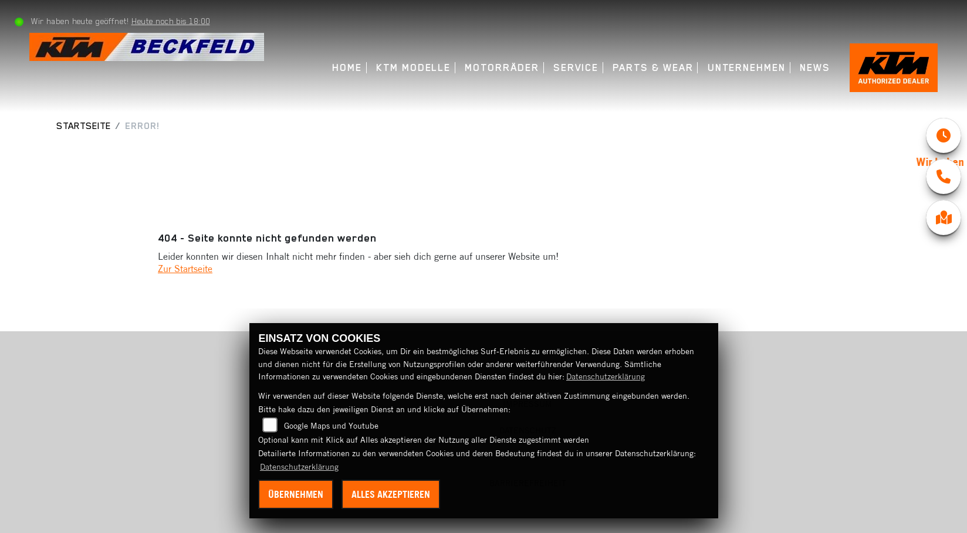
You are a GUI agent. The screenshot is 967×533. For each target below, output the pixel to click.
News (815, 67)
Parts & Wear (653, 67)
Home (347, 67)
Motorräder (502, 67)
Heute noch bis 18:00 (170, 21)
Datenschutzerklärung (605, 376)
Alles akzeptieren (390, 494)
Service (576, 67)
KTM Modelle (413, 67)
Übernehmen (295, 494)
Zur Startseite (185, 268)
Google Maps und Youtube (331, 425)
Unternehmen (747, 67)
